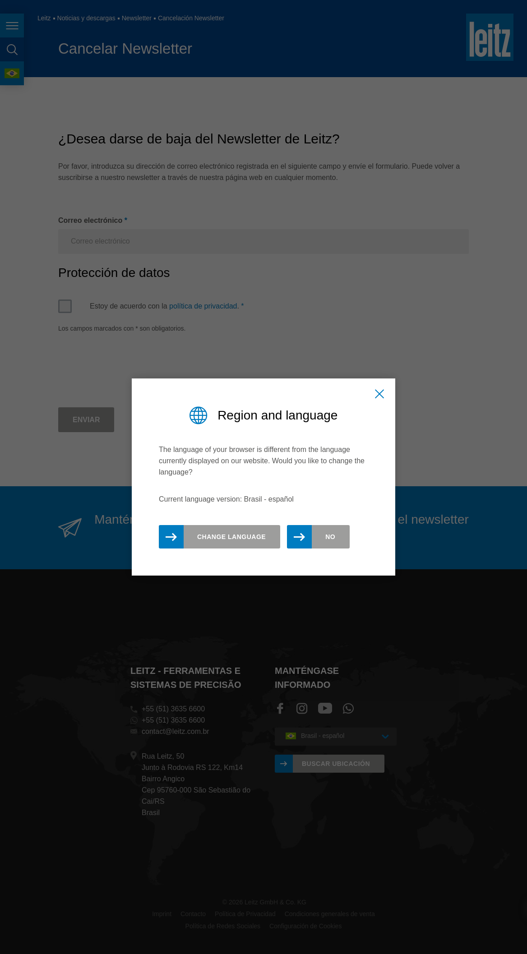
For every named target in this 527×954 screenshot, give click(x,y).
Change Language (231, 536)
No (330, 536)
